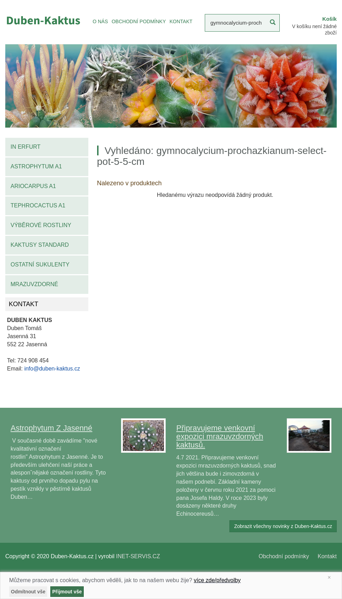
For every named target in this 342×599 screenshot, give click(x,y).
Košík (329, 19)
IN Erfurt (25, 147)
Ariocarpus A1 (33, 186)
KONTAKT (181, 21)
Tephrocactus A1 (38, 205)
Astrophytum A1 (36, 166)
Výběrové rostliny (41, 225)
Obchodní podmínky (284, 556)
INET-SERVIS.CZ (138, 556)
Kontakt (327, 556)
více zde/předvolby (217, 580)
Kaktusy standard (40, 245)
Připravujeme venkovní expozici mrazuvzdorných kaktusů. (219, 436)
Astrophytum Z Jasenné (51, 428)
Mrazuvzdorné (34, 284)
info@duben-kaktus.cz (52, 369)
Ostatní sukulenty (40, 265)
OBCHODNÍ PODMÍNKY (139, 21)
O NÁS (100, 21)
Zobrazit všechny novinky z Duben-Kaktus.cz (283, 526)
